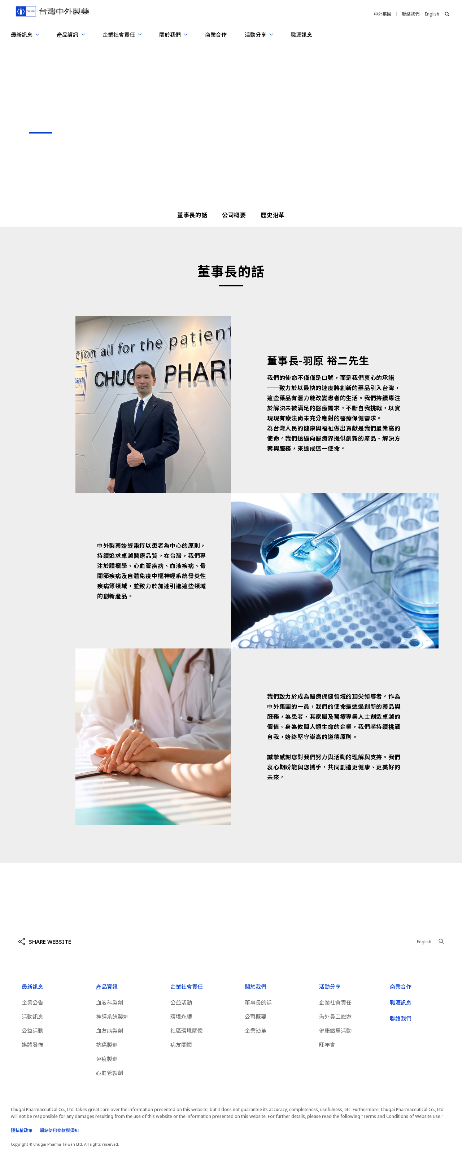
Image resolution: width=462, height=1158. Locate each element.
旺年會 (327, 1044)
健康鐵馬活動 (335, 1030)
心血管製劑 (109, 1072)
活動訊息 (32, 1016)
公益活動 (32, 1030)
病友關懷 (181, 1044)
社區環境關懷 (186, 1030)
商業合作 (216, 34)
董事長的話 (192, 215)
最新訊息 (32, 986)
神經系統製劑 (112, 1016)
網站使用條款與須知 (59, 1130)
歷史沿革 (273, 215)
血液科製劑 (109, 1002)
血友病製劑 (109, 1030)
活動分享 (330, 986)
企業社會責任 (186, 986)
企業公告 (32, 1002)
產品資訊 (107, 986)
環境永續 (181, 1016)
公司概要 (234, 215)
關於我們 (255, 986)
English (432, 14)
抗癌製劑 (107, 1044)
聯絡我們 (410, 14)
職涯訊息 (301, 34)
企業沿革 (255, 1030)
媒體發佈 (32, 1044)
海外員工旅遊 (335, 1016)
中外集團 (382, 14)
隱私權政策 (21, 1130)
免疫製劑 (107, 1058)
